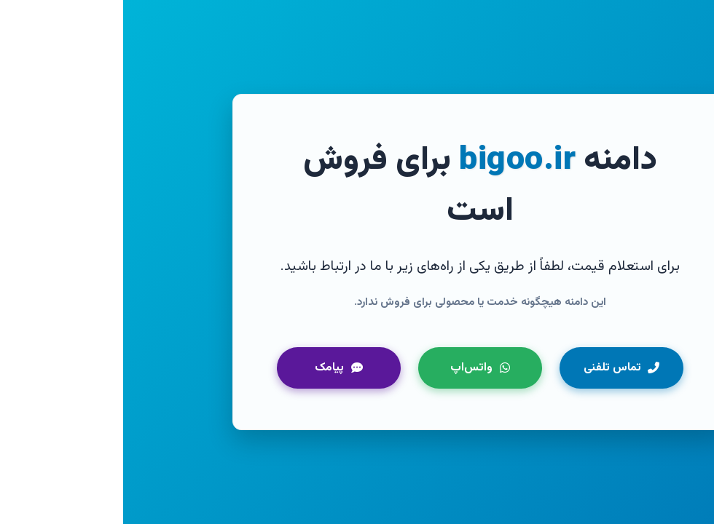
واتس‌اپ (357, 368)
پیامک (216, 368)
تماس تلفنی (498, 368)
